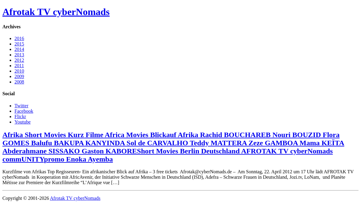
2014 (19, 49)
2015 (19, 43)
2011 (19, 65)
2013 (19, 54)
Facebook (23, 111)
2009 (19, 76)
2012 (19, 60)
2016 (19, 38)
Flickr (20, 116)
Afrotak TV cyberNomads (56, 11)
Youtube (22, 121)
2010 (19, 71)
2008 (19, 81)
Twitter (21, 105)
